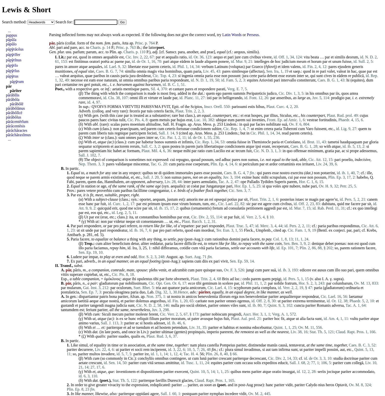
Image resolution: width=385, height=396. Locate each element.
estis (251, 107)
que (111, 372)
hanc (90, 204)
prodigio (337, 98)
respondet (216, 226)
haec (103, 120)
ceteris (165, 67)
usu (68, 52)
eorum (291, 76)
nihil (156, 248)
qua (269, 186)
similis (252, 52)
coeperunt (200, 164)
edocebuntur (261, 327)
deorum (352, 57)
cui (172, 160)
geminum (209, 283)
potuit (95, 84)
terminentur (315, 301)
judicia (121, 305)
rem (146, 349)
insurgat (288, 372)
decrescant (257, 358)
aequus (239, 52)
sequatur (85, 146)
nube (306, 186)
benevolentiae (256, 296)
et (163, 57)
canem (372, 199)
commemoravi (90, 98)
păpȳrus (12, 76)
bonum (195, 204)
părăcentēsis (15, 126)
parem (154, 67)
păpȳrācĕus (15, 49)
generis (357, 67)
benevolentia (208, 296)
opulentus (144, 279)
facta (310, 319)
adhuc (226, 160)
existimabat (120, 177)
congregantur (158, 190)
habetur (147, 142)
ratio (183, 57)
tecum (240, 151)
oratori (94, 61)
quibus (147, 173)
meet (99, 195)
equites (252, 80)
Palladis (253, 182)
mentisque (131, 89)
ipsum (166, 204)
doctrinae (351, 358)
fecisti (152, 133)
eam (92, 80)
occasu (247, 363)
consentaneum (152, 221)
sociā (190, 305)
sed (143, 129)
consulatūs (237, 208)
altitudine (153, 124)
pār (9, 86)
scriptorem (101, 146)
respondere (206, 89)
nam (193, 345)
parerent (226, 332)
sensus (159, 363)
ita (131, 217)
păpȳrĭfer (13, 55)
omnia (141, 71)
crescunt (95, 363)
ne (156, 173)
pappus (11, 35)
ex (355, 208)
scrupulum (278, 177)
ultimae (167, 332)
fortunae (183, 129)
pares (59, 67)
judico (272, 93)
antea (354, 93)
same (122, 186)
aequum (159, 199)
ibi (134, 279)
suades (124, 336)
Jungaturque (215, 186)
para (181, 52)
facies (260, 124)
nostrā (114, 301)
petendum (179, 327)
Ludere (76, 257)
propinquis (196, 332)
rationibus (220, 239)
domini (234, 239)
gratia (329, 151)
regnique (121, 133)
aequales (95, 67)
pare (73, 47)
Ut (86, 217)
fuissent (320, 129)
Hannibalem (114, 182)
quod (83, 57)
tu (369, 129)
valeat (341, 71)
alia (302, 319)
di (160, 173)
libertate (134, 67)
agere (267, 204)
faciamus (101, 248)
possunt (234, 76)
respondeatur (117, 230)
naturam (110, 80)
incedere (231, 394)
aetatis (117, 89)
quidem (168, 173)
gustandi (67, 305)
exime (247, 177)
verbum (208, 67)
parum (91, 52)
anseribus (283, 98)
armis (105, 177)
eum (231, 120)
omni (134, 98)
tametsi (333, 142)
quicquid (104, 208)
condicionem (201, 129)
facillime (140, 190)
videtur (119, 221)
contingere (177, 358)
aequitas (76, 76)
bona (113, 296)
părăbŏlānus (15, 108)
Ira (134, 248)
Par (73, 195)
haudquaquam (351, 142)
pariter (123, 296)
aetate (83, 363)
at (112, 257)
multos (94, 354)
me (201, 199)
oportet (145, 199)
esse (145, 67)
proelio (347, 160)
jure (238, 57)
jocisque (333, 372)
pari (59, 47)
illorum (225, 296)
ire (147, 354)
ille (369, 173)
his (312, 93)
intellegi (370, 208)
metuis (164, 120)
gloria (373, 142)
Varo (309, 129)
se (306, 76)
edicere (305, 270)
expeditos (269, 363)
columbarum (342, 283)
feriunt (91, 310)
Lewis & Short (26, 9)
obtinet (200, 305)
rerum (134, 146)
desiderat (144, 76)
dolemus (142, 301)
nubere (294, 186)
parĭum (78, 52)
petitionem (254, 208)
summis (239, 93)
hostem (165, 327)
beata (315, 57)
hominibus (173, 71)
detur (135, 243)
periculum (251, 164)
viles (234, 305)
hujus (181, 120)
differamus (169, 248)
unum (336, 61)
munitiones (63, 71)
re (317, 71)
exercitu (296, 173)
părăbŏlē (16, 104)
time (114, 345)
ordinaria (352, 288)
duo (142, 292)
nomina (245, 327)
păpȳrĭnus (13, 60)
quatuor (174, 288)
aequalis (171, 57)
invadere (107, 354)
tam (274, 349)
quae (362, 71)
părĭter (16, 91)
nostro (284, 173)
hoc (278, 61)
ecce (191, 283)
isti (209, 98)
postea (175, 146)
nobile (279, 283)
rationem (358, 248)
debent (272, 76)
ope (243, 182)
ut (120, 80)
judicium (289, 61)
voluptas (236, 67)
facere (355, 204)
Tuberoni (290, 129)
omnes (97, 57)
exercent (181, 372)
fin (214, 349)
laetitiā (83, 301)
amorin (192, 199)
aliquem (211, 61)
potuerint (328, 173)
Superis (280, 182)
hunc (256, 177)
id (128, 248)
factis (169, 111)
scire (137, 208)
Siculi (106, 314)
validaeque (123, 164)
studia (338, 358)
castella (213, 345)
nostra (176, 296)
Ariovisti (266, 80)
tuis (150, 111)
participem (137, 133)
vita (307, 57)
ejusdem (344, 67)
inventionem (126, 372)
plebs (153, 270)
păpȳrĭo (12, 65)
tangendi (97, 305)
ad (226, 208)
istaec (299, 199)
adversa (338, 305)
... (9, 31)
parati (220, 89)
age (103, 186)
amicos (191, 296)
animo (83, 323)
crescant (225, 358)
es (142, 336)
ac (112, 61)
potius (232, 199)
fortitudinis (327, 120)
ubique (221, 120)
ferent (153, 314)
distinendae (257, 345)
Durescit (174, 380)
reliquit (142, 319)
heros (330, 385)
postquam (189, 394)
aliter (107, 243)
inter (300, 76)
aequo (218, 57)
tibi (155, 279)
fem (107, 43)
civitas (113, 120)
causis (115, 76)
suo (219, 270)
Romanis (324, 305)
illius (274, 115)
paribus (99, 76)
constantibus (149, 217)
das (99, 182)
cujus (364, 115)
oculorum (123, 288)
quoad (195, 160)
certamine (70, 84)
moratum (178, 319)
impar (93, 257)
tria (158, 288)
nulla (175, 305)
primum (154, 204)
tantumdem (70, 310)
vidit (289, 385)
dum (369, 80)
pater (195, 319)
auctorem (121, 146)
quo (289, 151)
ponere (223, 61)
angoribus (157, 301)
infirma (284, 349)
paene (119, 61)
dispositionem (151, 372)
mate (130, 270)
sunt (319, 76)
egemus (243, 301)
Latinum (221, 67)
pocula (108, 292)
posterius (287, 199)
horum (316, 61)
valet (331, 71)
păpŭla (11, 40)
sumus (253, 160)
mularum (74, 288)
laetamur (356, 296)
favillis (161, 380)
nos (242, 296)
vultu (354, 319)
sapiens (187, 261)
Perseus (253, 35)
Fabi (70, 182)
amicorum (198, 288)
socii (138, 349)
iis (337, 93)
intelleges (261, 61)
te (306, 199)
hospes (256, 115)
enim (259, 129)
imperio (213, 332)
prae (210, 52)
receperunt (280, 146)
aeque (93, 301)
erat (247, 115)
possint (216, 173)
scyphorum (242, 288)
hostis (148, 323)
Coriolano (292, 142)
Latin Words (232, 35)
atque (174, 61)
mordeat (207, 230)
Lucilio (219, 151)
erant (266, 146)
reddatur (156, 243)
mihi (187, 151)
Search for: (64, 22)
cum (245, 57)
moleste (142, 314)
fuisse (346, 61)
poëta (105, 61)
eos (298, 164)
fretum (217, 208)
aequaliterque (290, 296)
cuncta (299, 305)
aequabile (110, 57)
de (272, 61)
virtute (153, 98)
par (69, 57)
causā (282, 345)
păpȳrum (17, 81)
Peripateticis (256, 93)
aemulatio (209, 182)
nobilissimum (136, 283)
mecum (117, 314)
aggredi (270, 208)
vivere (267, 57)
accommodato (363, 372)
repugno (182, 160)
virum (184, 204)
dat (200, 93)
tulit (122, 120)
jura (132, 76)
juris (199, 146)
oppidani (142, 394)
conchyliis (146, 358)
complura (268, 288)
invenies (258, 120)
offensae (300, 151)
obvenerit (181, 279)
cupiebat (90, 274)
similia (130, 71)
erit (114, 208)
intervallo (288, 80)
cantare (178, 89)
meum (301, 61)
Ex (73, 261)
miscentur (141, 164)
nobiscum (219, 314)
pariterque (115, 327)
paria (197, 71)
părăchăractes (16, 130)
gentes (181, 332)
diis (205, 261)
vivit (224, 261)
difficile (190, 243)
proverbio (104, 190)
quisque (209, 270)
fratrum (291, 283)
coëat (195, 186)
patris (103, 296)
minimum (315, 151)
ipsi (258, 146)
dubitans (328, 204)
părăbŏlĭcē (14, 113)
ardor (273, 164)
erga (235, 296)
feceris (134, 111)
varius (94, 323)
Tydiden (267, 182)
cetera (268, 129)
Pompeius (227, 345)
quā (246, 124)
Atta (125, 43)
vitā (202, 248)
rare (123, 111)
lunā (203, 358)
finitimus (81, 61)
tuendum (143, 327)
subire (216, 129)
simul (83, 345)
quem (210, 93)
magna (110, 305)
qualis (100, 336)
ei (242, 115)
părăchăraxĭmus (18, 135)
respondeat (310, 296)
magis (152, 71)
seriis (322, 372)
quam (188, 71)
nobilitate (273, 124)
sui (248, 120)
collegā (357, 363)
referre (132, 226)
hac (354, 71)
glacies (187, 380)
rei (211, 199)
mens (246, 372)
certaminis (287, 164)
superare (76, 274)
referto (177, 230)
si (179, 76)
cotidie (185, 248)
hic (109, 151)
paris (116, 43)
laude (199, 61)
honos (159, 142)
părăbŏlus (13, 117)
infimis (187, 142)
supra (338, 279)
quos (345, 93)
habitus (229, 327)
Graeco (257, 67)
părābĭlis (12, 95)
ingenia (187, 76)
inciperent (158, 349)
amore (73, 67)
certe (253, 76)
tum (206, 204)
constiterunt (306, 80)
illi (141, 98)
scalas (115, 124)
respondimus (349, 226)
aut (164, 288)
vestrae (312, 120)
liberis (102, 133)
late (107, 332)
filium (154, 319)
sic (249, 204)
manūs (272, 345)
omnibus (140, 80)
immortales (184, 173)
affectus (257, 71)
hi (347, 80)
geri (87, 84)
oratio (276, 372)
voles (277, 186)
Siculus (285, 115)
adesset (159, 323)
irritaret (308, 164)
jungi (250, 270)
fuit (249, 151)
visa (161, 71)
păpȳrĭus (12, 71)
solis (257, 363)
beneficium (121, 243)
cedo (246, 279)
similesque (240, 71)
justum (172, 199)
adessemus (368, 151)
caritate (201, 301)
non (224, 76)
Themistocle (261, 142)
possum (207, 160)
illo (81, 248)
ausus (321, 270)
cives (328, 76)
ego (218, 93)
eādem (185, 61)
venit (162, 270)
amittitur (172, 363)
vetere (91, 190)
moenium (137, 124)
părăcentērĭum (17, 121)
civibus (255, 57)
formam (133, 151)
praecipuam (129, 129)
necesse (77, 80)
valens (295, 67)
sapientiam (97, 151)
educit (283, 363)
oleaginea (122, 292)
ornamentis (201, 208)
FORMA (114, 107)
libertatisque (214, 146)
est (75, 57)
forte (169, 279)
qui (312, 76)
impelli (320, 349)
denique (318, 243)
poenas (340, 243)
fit (91, 195)
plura (202, 345)
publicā (358, 76)
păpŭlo (11, 44)
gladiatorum (108, 283)
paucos (84, 120)
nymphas (217, 394)
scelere (227, 283)
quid (340, 204)
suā (284, 124)
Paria (75, 239)
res (81, 84)
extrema (299, 301)
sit (246, 199)
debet (329, 243)
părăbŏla (12, 99)
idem (285, 67)
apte (285, 186)
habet (117, 151)
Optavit (341, 385)
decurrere (85, 349)
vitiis (65, 274)
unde (89, 230)
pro (116, 226)
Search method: (15, 22)
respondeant (179, 80)
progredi (234, 314)
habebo (362, 177)
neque (177, 151)
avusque (206, 319)
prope (354, 151)
